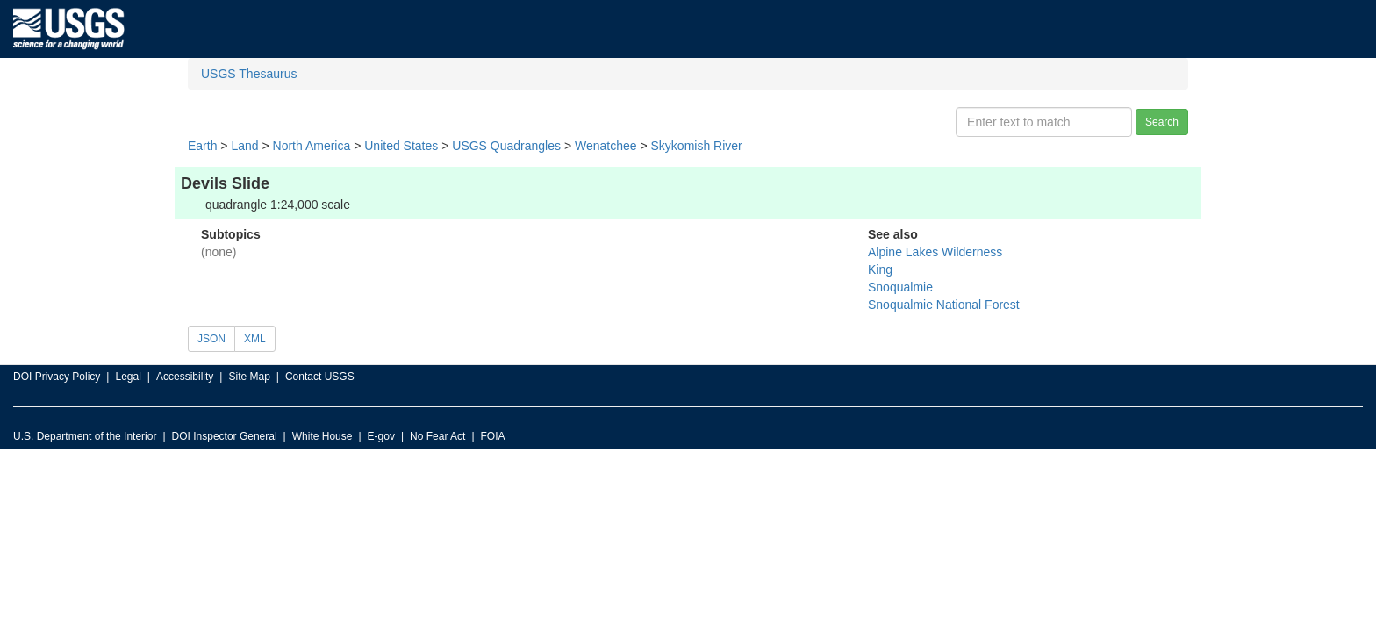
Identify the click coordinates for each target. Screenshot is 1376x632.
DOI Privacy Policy (56, 376)
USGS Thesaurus (249, 74)
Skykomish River (696, 146)
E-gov (381, 436)
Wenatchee (606, 146)
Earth (202, 146)
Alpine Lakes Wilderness (935, 252)
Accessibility (184, 376)
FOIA (493, 436)
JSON (211, 339)
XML (255, 339)
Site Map (248, 376)
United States (401, 146)
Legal (127, 376)
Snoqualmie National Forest (944, 305)
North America (312, 146)
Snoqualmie (900, 287)
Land (244, 146)
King (880, 269)
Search (1162, 122)
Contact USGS (320, 376)
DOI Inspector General (224, 436)
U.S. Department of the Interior (84, 436)
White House (322, 436)
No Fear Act (437, 436)
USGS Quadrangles (506, 146)
